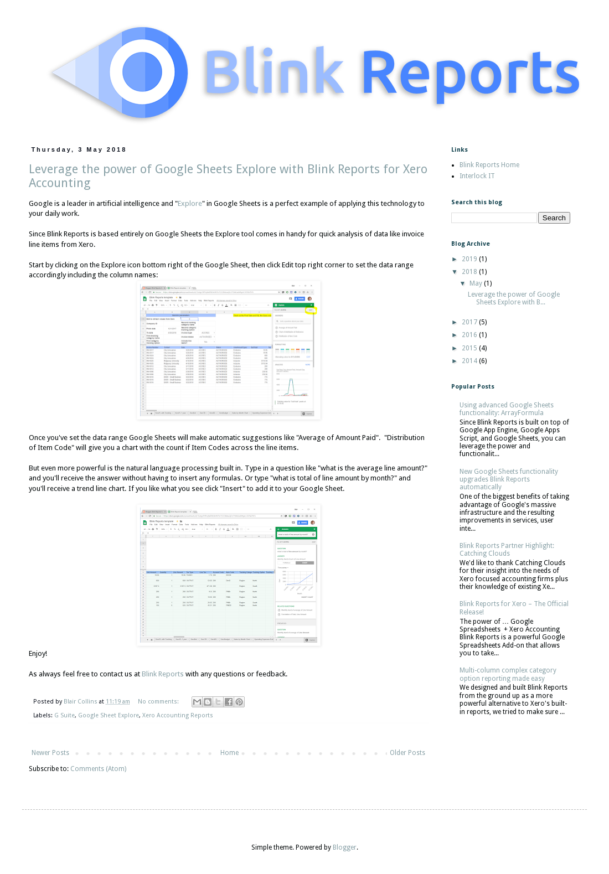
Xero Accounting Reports (177, 715)
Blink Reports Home (489, 165)
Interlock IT (477, 176)
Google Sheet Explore (108, 715)
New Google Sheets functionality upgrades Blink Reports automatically (509, 480)
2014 (470, 361)
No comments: (159, 701)
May (476, 283)
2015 (470, 348)
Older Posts (407, 753)
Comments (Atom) (98, 769)
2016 (470, 335)
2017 (470, 322)
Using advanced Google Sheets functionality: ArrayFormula (507, 409)
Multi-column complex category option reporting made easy (508, 674)
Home (229, 753)
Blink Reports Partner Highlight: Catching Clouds (507, 549)
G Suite (64, 715)
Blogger (345, 847)
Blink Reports (163, 674)
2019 (470, 259)
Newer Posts (50, 753)
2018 (470, 272)
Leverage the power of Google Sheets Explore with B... (514, 298)
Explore (190, 203)
